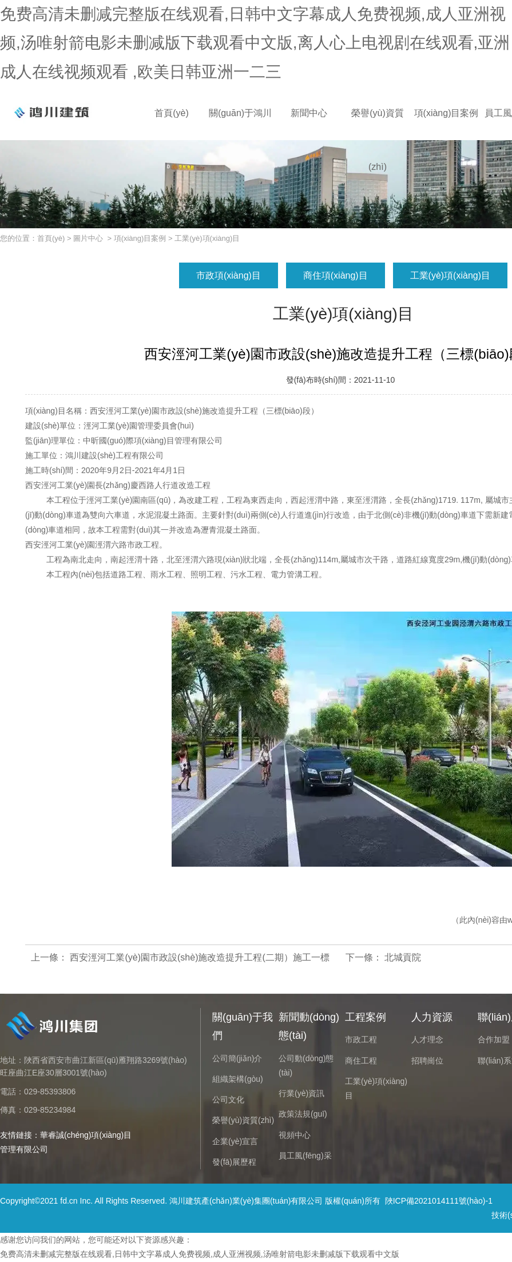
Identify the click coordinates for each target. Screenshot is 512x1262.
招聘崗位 (427, 1060)
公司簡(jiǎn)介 (237, 1058)
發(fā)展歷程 (234, 1161)
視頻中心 (295, 1135)
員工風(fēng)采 (305, 1155)
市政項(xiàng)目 (228, 275)
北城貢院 (401, 957)
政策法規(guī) (303, 1113)
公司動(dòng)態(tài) (306, 1065)
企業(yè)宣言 (235, 1141)
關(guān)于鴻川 (240, 113)
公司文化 (228, 1099)
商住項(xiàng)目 (335, 275)
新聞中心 (309, 113)
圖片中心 (88, 238)
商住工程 (361, 1060)
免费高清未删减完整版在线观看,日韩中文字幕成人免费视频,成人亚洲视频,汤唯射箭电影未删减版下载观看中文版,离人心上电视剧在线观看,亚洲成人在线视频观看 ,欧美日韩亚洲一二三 (255, 43)
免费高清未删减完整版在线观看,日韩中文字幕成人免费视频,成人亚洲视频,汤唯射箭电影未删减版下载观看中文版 (199, 1254)
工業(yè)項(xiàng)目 (450, 275)
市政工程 (361, 1039)
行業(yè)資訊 (301, 1093)
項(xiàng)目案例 (446, 113)
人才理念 (427, 1039)
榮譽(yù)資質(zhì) (377, 124)
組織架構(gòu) (237, 1079)
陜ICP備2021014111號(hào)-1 (439, 1200)
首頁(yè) (171, 113)
